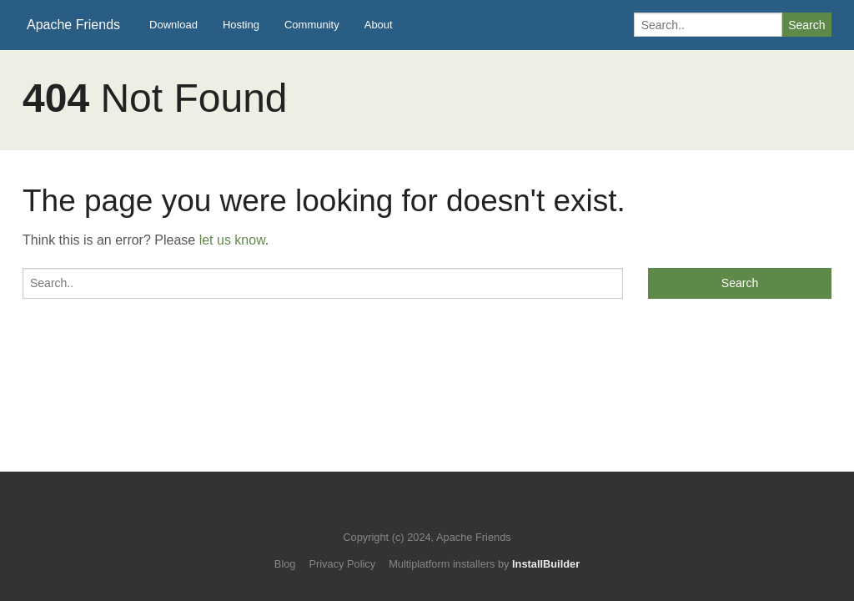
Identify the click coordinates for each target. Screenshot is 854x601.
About (378, 24)
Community (311, 24)
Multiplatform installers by (484, 564)
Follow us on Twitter (410, 512)
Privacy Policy (342, 564)
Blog (285, 564)
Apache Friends (73, 25)
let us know (232, 240)
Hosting (241, 24)
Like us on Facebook (439, 512)
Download (173, 24)
